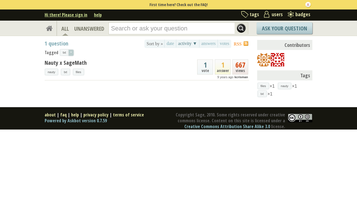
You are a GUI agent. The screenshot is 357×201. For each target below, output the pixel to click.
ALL (65, 28)
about (50, 115)
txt (65, 72)
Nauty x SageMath (66, 62)
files (78, 72)
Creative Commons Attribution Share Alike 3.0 (227, 126)
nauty (51, 72)
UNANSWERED (89, 28)
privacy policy (95, 115)
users (277, 14)
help (98, 15)
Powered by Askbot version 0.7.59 (76, 121)
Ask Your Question (284, 28)
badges (302, 14)
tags (254, 14)
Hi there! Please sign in (66, 15)
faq (63, 115)
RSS (238, 44)
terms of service (128, 115)
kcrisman (241, 77)
